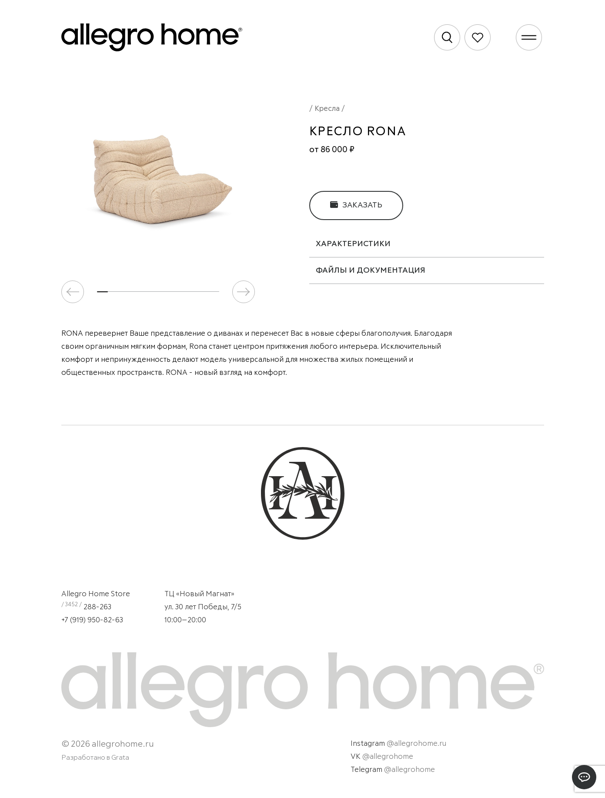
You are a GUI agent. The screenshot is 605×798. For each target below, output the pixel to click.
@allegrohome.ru (416, 744)
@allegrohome (387, 757)
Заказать (356, 205)
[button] (243, 291)
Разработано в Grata (95, 757)
